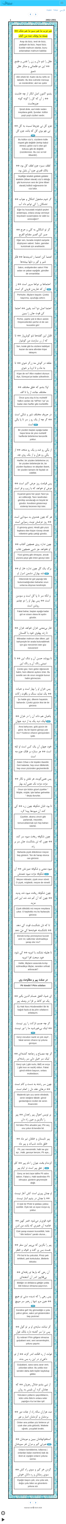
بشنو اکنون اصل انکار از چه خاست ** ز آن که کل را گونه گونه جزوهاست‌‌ (33, 98)
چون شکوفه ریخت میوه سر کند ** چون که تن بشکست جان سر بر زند (33, 841)
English (49, 10)
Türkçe (55, 10)
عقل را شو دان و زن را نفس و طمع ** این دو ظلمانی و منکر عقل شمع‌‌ (33, 66)
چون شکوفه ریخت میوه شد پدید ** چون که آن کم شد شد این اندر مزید (33, 898)
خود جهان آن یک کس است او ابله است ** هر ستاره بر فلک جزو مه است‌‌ (33, 751)
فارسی (62, 10)
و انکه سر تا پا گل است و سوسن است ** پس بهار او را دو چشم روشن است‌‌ (33, 601)
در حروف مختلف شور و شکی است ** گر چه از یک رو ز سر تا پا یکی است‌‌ (33, 419)
